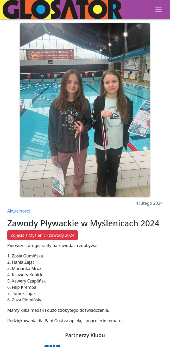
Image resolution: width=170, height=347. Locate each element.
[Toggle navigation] (158, 9)
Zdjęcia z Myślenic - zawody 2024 (42, 235)
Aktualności (18, 211)
